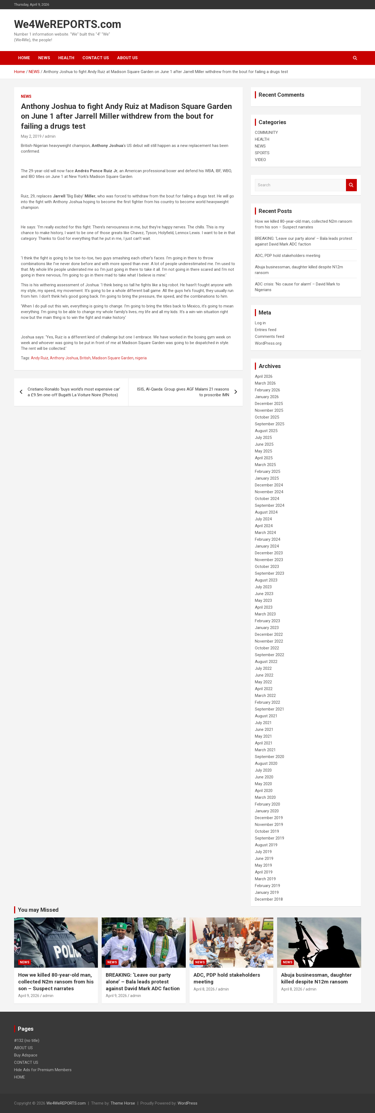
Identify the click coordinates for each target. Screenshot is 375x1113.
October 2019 (267, 831)
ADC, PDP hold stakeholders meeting (287, 255)
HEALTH (66, 57)
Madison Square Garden (112, 358)
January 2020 (267, 811)
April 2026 (264, 376)
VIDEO (260, 159)
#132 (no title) (26, 1040)
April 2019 (264, 872)
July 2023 (263, 586)
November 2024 (269, 491)
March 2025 (265, 464)
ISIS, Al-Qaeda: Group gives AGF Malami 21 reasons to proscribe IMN (183, 392)
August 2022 (266, 661)
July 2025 (263, 437)
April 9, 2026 (28, 995)
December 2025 (269, 403)
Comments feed (269, 336)
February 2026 (267, 390)
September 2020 (269, 756)
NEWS (44, 57)
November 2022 (269, 641)
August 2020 (266, 763)
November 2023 (269, 559)
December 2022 (269, 634)
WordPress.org (268, 343)
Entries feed (265, 329)
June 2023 (264, 593)
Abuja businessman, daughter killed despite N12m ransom (316, 978)
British (85, 358)
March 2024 (265, 532)
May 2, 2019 (31, 136)
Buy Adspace (25, 1055)
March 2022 (265, 695)
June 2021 (264, 729)
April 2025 (264, 457)
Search (351, 185)
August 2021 (266, 715)
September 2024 (269, 505)
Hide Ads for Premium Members (43, 1069)
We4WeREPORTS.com (67, 24)
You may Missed (38, 910)
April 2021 (264, 743)
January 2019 (267, 892)
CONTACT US (95, 57)
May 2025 (263, 451)
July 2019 (263, 851)
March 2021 (265, 749)
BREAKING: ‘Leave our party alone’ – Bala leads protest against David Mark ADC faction (143, 981)
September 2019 (269, 838)
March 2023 (265, 614)
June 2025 (264, 444)
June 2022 (264, 675)
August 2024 (266, 512)
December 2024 (269, 485)
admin (50, 136)
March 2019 (265, 878)
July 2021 (263, 722)
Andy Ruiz (39, 358)
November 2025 (269, 410)
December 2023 (269, 553)
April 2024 (264, 525)
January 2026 (267, 396)
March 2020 (265, 797)
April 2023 (264, 607)
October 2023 (267, 566)
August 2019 (266, 844)
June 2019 (264, 858)
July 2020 (263, 770)
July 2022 (263, 668)
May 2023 (263, 600)
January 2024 (267, 546)
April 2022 (264, 688)
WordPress (187, 1103)
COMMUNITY (266, 132)
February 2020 (267, 804)
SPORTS (262, 152)
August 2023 (266, 580)
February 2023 (267, 620)
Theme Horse (123, 1103)
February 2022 (267, 702)
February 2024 (267, 539)
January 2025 (267, 478)
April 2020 (264, 790)
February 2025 (267, 471)
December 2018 (269, 899)
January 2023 (267, 627)
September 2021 (269, 709)
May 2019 (263, 865)
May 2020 (263, 783)
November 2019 (269, 824)
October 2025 (267, 417)
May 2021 (263, 736)
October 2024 (267, 498)
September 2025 (269, 424)
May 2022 (263, 682)
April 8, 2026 (204, 989)
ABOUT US (127, 57)
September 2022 (269, 654)
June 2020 (264, 777)
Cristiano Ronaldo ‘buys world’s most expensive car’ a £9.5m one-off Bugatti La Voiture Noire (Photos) (74, 392)
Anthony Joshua (64, 358)
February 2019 (267, 885)
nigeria (141, 358)
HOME (24, 57)
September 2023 (269, 573)
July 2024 (263, 519)
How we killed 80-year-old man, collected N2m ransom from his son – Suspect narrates (56, 981)
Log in (260, 322)
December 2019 (269, 817)
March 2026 (265, 383)
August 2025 (266, 430)
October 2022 (267, 648)
